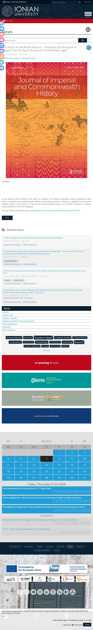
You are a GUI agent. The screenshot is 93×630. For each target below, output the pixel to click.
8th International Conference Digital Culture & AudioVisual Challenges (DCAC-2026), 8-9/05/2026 (40, 520)
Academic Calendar (9, 318)
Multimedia (18, 280)
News (11, 21)
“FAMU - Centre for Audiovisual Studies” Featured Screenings (26, 529)
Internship (68, 342)
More (3, 616)
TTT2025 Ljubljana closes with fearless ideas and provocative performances (33, 238)
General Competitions (33, 346)
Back (7, 217)
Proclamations (55, 342)
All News (5, 312)
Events (79, 342)
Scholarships (42, 342)
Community (29, 546)
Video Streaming (8, 330)
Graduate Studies (63, 337)
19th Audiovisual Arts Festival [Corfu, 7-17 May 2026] (27, 488)
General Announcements (11, 58)
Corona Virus (56, 346)
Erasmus (28, 337)
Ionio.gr (56, 550)
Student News (7, 315)
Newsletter (6, 327)
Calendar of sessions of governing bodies (18, 321)
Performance (78, 625)
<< (8, 441)
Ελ (87, 2)
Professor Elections (80, 337)
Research (60, 546)
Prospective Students (42, 550)
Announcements (15, 337)
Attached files (11, 261)
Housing (45, 346)
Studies (40, 546)
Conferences (16, 342)
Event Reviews (29, 342)
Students (79, 546)
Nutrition (65, 346)
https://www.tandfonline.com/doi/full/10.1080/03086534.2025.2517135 (52, 210)
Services (50, 546)
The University (15, 546)
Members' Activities (28, 58)
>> (84, 441)
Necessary (67, 625)
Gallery (7, 280)
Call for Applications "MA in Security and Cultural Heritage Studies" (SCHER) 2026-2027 (42, 497)
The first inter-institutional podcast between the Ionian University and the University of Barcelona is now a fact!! (44, 272)
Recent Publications (9, 324)
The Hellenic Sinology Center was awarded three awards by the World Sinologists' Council (44, 507)
